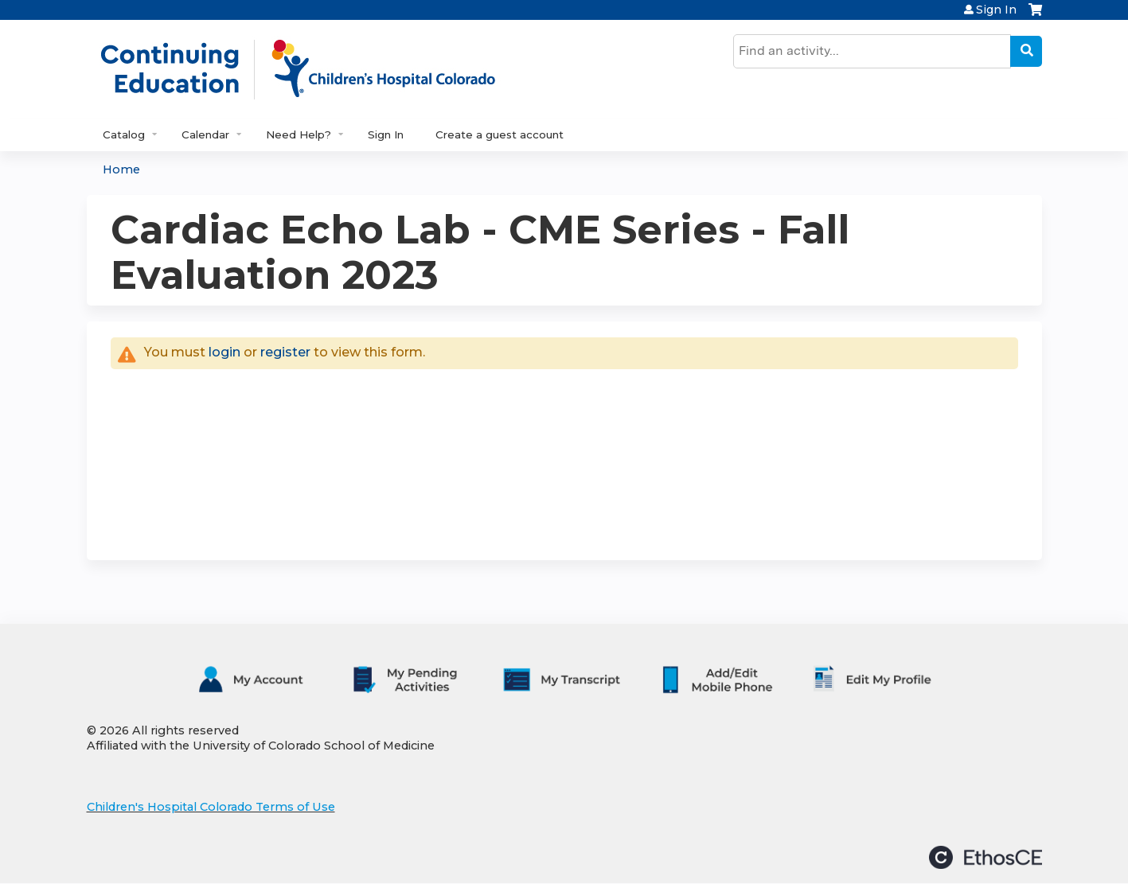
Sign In (996, 9)
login (224, 352)
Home (121, 169)
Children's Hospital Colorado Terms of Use (211, 807)
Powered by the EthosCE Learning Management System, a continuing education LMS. (985, 857)
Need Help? (298, 134)
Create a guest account (499, 134)
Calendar (205, 134)
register (285, 352)
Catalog (124, 134)
